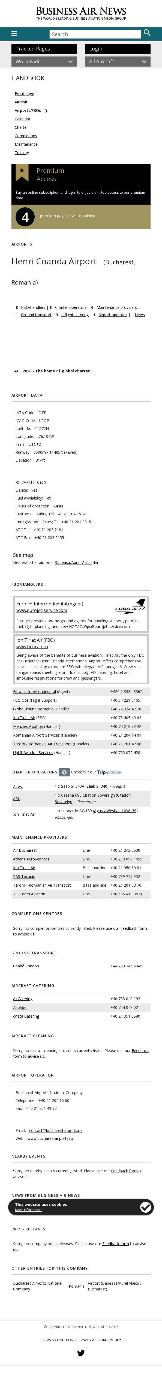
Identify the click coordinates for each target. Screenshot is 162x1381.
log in (72, 192)
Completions (26, 135)
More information (28, 1209)
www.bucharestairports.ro (50, 1138)
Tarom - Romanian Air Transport (42, 885)
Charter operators (71, 307)
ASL (16, 798)
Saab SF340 (96, 786)
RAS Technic (24, 876)
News (140, 314)
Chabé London (26, 966)
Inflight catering (75, 314)
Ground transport (36, 314)
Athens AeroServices (31, 859)
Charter (21, 127)
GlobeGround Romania (33, 709)
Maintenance (26, 144)
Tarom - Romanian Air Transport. (42, 743)
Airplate (19, 1007)
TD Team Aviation (29, 893)
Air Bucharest (25, 850)
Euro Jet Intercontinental (41, 604)
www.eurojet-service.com (41, 610)
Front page (24, 93)
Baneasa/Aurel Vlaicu (73, 562)
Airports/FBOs (28, 110)
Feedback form (133, 928)
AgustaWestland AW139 (115, 810)
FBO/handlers (33, 307)
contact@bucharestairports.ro (55, 1130)
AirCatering (22, 998)
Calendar (22, 118)
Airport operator (112, 314)
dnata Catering (26, 1016)
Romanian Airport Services (36, 735)
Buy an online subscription (37, 192)
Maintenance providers (117, 307)
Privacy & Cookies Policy (100, 1340)
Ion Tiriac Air (29, 640)
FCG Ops (21, 700)
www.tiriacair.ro (32, 647)
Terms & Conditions (58, 1340)
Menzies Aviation (28, 726)
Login (95, 48)
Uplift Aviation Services (33, 752)
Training (22, 152)
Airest (18, 786)
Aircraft (21, 101)
